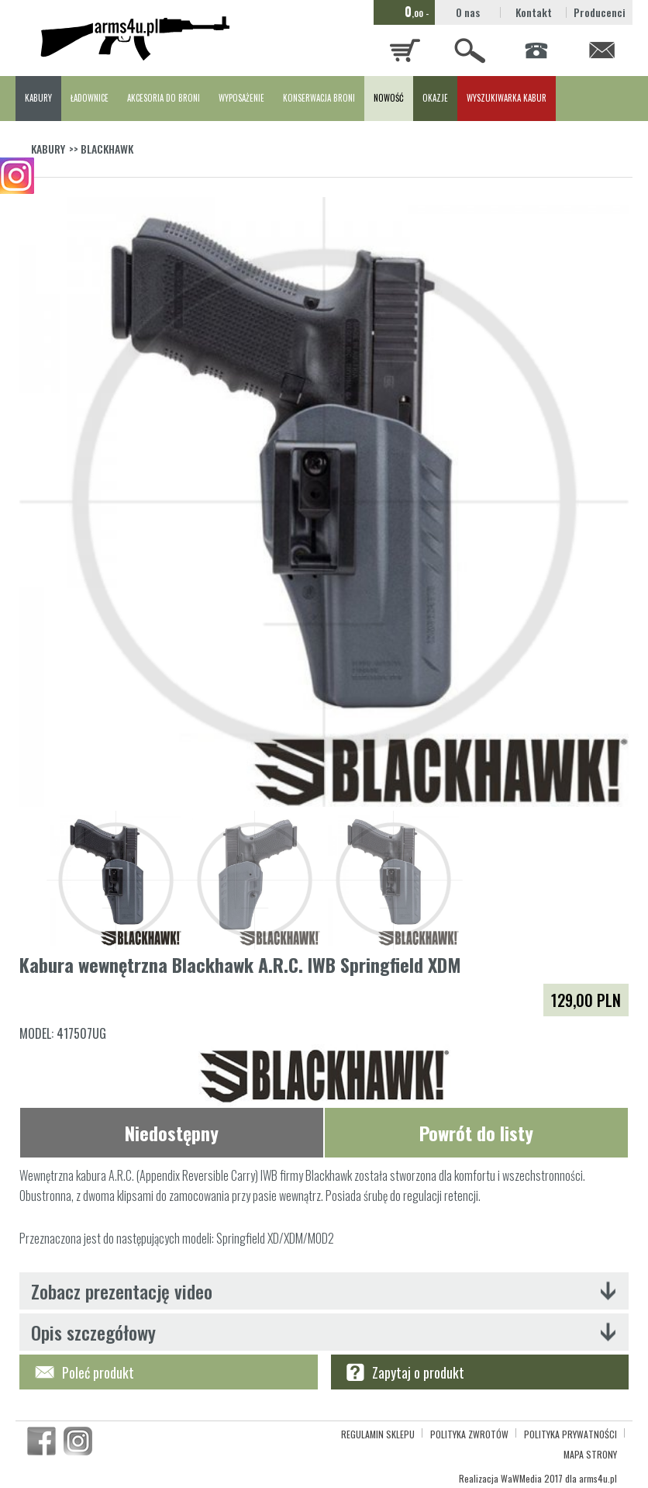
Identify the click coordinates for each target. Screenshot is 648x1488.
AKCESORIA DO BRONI (163, 98)
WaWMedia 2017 (532, 1478)
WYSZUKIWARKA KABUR (506, 98)
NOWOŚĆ (389, 98)
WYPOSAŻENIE (241, 98)
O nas (468, 12)
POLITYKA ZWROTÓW (469, 1434)
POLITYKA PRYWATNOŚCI (570, 1434)
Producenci (600, 12)
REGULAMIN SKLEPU (378, 1434)
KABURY (38, 98)
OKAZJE (435, 98)
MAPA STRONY (590, 1454)
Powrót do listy (476, 1133)
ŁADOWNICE (90, 98)
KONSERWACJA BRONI (319, 98)
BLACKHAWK (107, 148)
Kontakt (533, 12)
